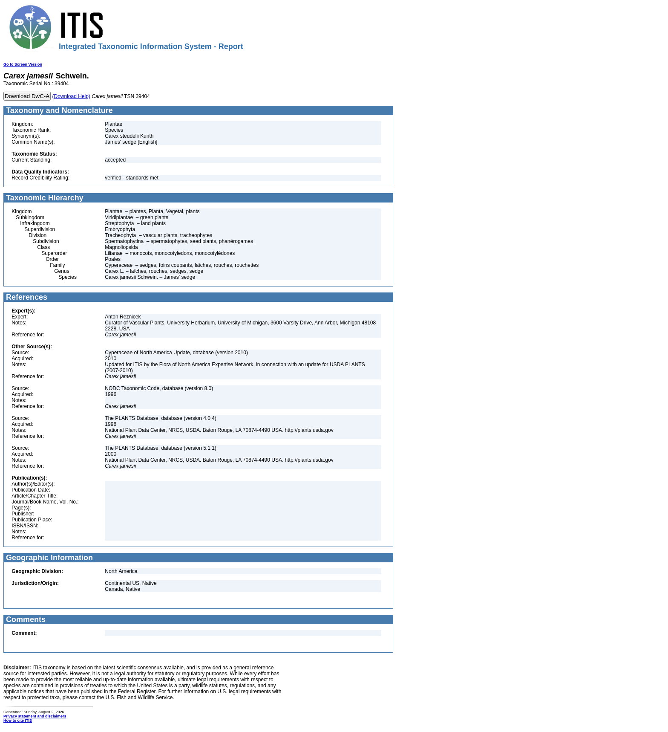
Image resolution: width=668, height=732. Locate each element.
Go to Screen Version (22, 64)
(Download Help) (71, 96)
